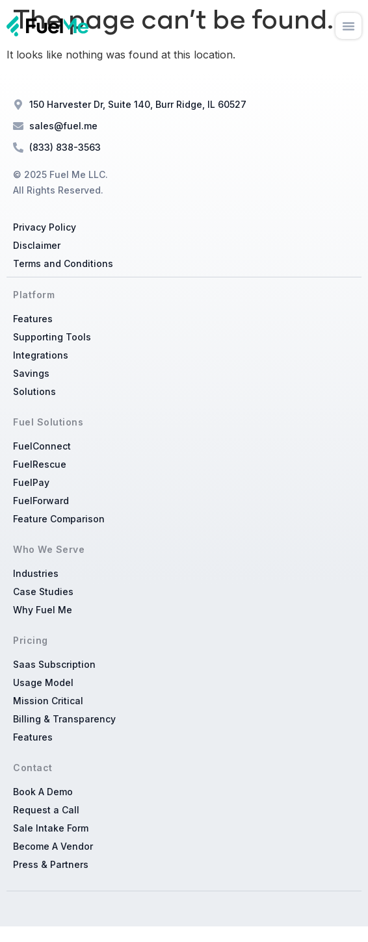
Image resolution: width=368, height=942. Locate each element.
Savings (31, 373)
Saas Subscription (54, 664)
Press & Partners (50, 864)
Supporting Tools (52, 336)
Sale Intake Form (50, 828)
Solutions (34, 391)
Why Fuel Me (42, 609)
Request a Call (46, 809)
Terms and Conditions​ (63, 263)
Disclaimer (36, 245)
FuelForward (41, 500)
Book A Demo (43, 791)
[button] (348, 26)
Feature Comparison (59, 518)
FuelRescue (39, 464)
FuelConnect (42, 446)
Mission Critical (48, 700)
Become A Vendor (53, 846)
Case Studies (43, 591)
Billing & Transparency (64, 718)
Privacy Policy (44, 227)
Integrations (40, 355)
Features (33, 318)
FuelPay (31, 482)
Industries (36, 573)
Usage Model (43, 682)
